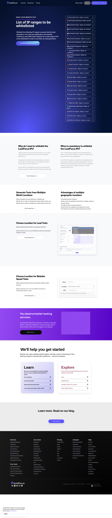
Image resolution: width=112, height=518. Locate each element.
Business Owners (37, 464)
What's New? (91, 448)
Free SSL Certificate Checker (17, 473)
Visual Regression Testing (15, 460)
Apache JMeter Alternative (78, 455)
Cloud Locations (91, 457)
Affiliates (59, 448)
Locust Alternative (76, 451)
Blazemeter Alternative (77, 442)
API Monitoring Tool (14, 453)
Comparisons (60, 457)
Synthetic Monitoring (14, 457)
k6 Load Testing (13, 448)
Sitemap (58, 460)
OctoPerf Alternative (77, 446)
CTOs (35, 462)
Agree (5, 513)
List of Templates (92, 446)
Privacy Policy (89, 484)
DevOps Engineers (37, 451)
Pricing (38, 3)
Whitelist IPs (91, 453)
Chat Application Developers (39, 469)
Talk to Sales (79, 3)
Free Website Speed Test (16, 466)
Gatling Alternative (76, 448)
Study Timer (90, 471)
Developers (36, 444)
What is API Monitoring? (93, 462)
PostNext (90, 464)
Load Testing (13, 444)
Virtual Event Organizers (39, 466)
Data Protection (97, 484)
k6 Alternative (75, 444)
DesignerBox (91, 473)
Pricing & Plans (60, 442)
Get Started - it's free (99, 3)
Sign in (58, 444)
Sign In (87, 3)
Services (23, 3)
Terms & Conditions (81, 484)
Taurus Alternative (76, 453)
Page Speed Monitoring (15, 442)
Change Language (96, 486)
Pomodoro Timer (91, 469)
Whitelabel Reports (92, 455)
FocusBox (90, 466)
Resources (31, 3)
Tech (58, 455)
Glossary (90, 444)
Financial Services (37, 471)
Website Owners (37, 457)
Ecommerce (36, 453)
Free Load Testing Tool (15, 468)
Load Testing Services (14, 451)
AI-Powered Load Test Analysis (16, 455)
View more (56, 421)
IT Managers (36, 455)
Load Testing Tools (92, 451)
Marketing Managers (38, 460)
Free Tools (90, 442)
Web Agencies (37, 446)
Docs (58, 451)
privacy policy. (13, 510)
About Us (90, 460)
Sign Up (58, 446)
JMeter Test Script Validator (16, 471)
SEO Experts (36, 442)
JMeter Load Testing (14, 446)
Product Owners (37, 448)
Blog (58, 453)
